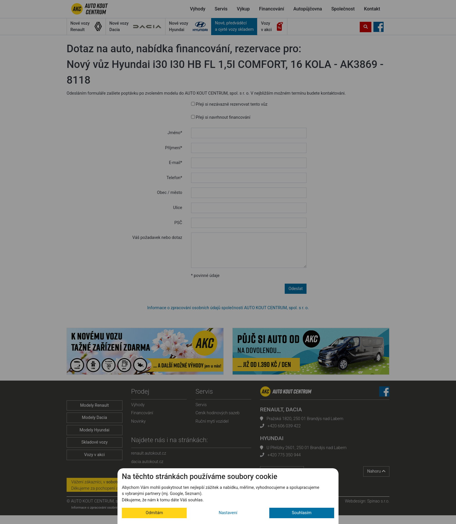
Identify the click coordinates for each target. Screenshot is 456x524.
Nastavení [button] (228, 512)
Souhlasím (302, 512)
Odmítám (154, 512)
